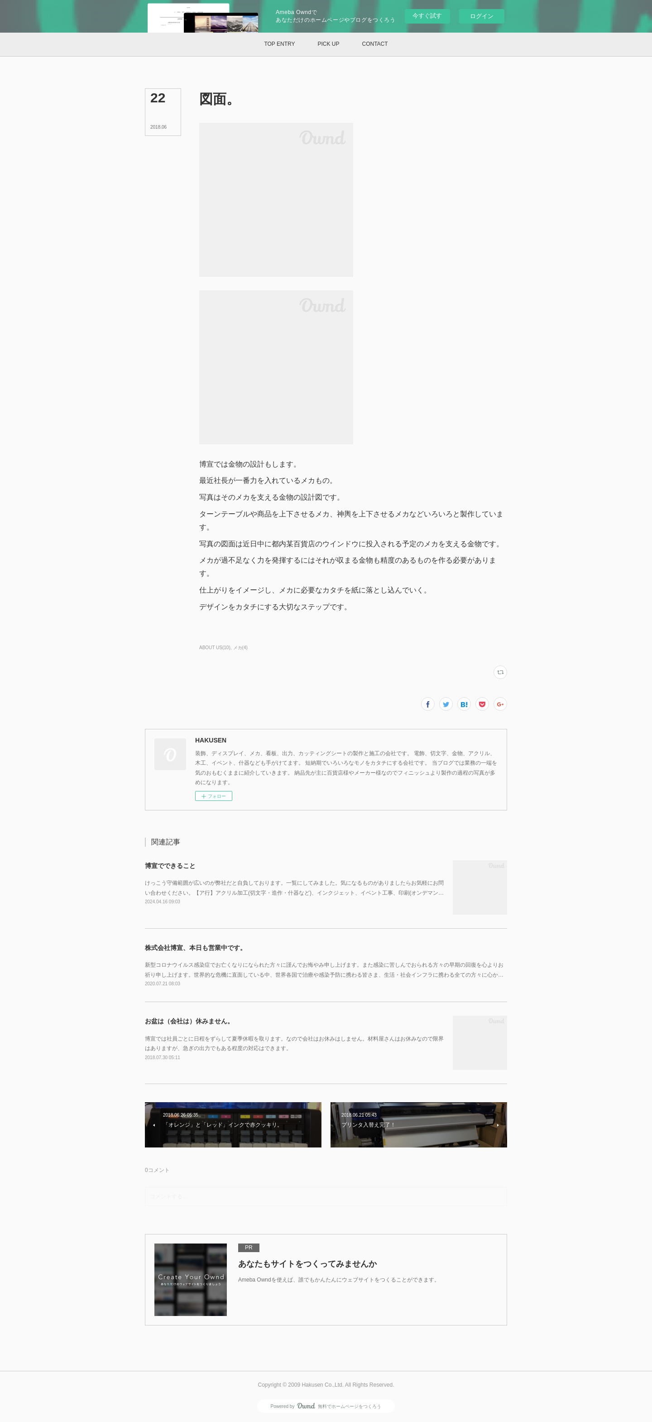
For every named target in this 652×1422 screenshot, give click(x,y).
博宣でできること (170, 865)
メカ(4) (240, 647)
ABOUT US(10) (214, 647)
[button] (279, 44)
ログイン (482, 16)
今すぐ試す (427, 15)
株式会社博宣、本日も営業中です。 (195, 947)
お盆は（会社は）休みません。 (189, 1021)
